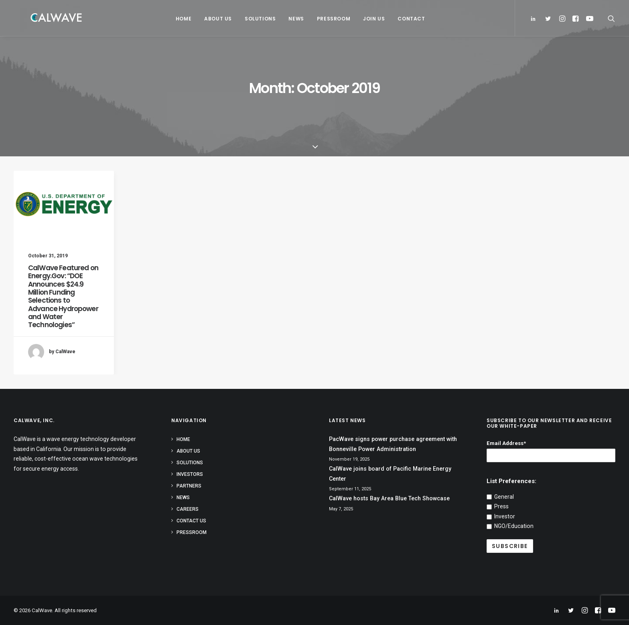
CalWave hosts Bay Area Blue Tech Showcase (389, 498)
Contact (408, 18)
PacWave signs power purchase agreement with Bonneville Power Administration (393, 444)
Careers (188, 509)
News (292, 18)
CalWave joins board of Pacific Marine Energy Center (390, 473)
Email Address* (506, 443)
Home (180, 18)
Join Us (370, 18)
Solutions (256, 18)
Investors (190, 474)
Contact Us (191, 521)
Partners (189, 486)
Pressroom (330, 18)
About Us (215, 18)
